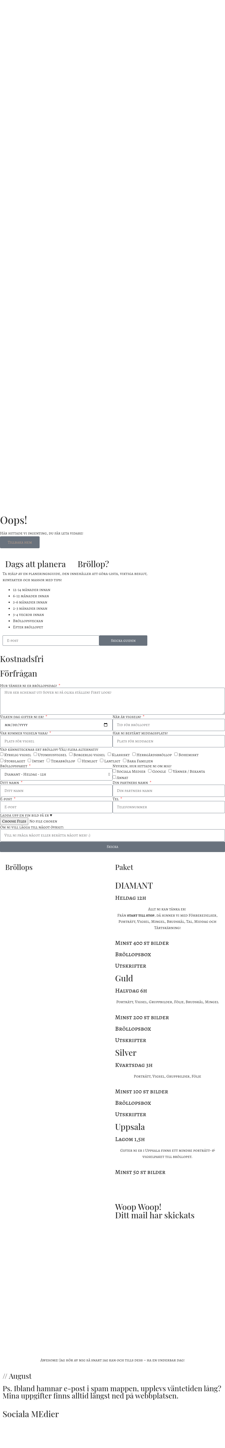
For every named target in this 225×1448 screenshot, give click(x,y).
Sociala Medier (131, 771)
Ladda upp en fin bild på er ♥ (26, 815)
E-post (6, 799)
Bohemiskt (188, 755)
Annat (122, 778)
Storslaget (14, 761)
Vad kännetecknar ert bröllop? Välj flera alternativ (49, 749)
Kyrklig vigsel (17, 755)
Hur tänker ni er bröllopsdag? (29, 686)
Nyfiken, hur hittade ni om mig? (142, 766)
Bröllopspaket (14, 766)
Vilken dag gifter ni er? (22, 717)
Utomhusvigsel (52, 755)
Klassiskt (121, 755)
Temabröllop (63, 761)
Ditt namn (10, 783)
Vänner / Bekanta (189, 771)
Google (159, 771)
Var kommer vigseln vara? (24, 733)
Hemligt (89, 761)
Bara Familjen (140, 761)
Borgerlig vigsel (89, 755)
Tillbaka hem (20, 542)
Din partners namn (131, 783)
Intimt (38, 761)
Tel (116, 799)
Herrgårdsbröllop (154, 755)
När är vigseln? (127, 717)
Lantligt (112, 761)
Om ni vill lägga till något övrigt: (32, 827)
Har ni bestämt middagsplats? (140, 733)
